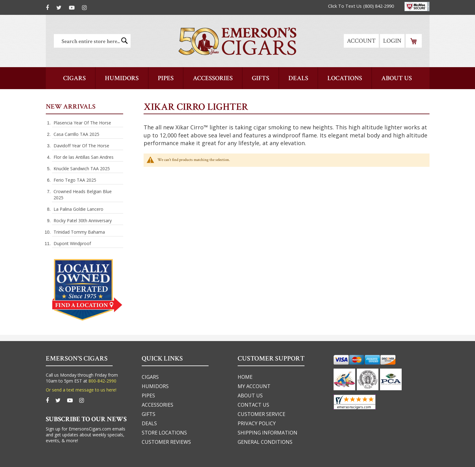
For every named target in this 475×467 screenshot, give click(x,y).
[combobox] (92, 41)
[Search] (124, 40)
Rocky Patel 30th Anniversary (83, 220)
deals (149, 423)
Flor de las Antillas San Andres (84, 157)
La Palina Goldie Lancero (78, 209)
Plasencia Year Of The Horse (82, 123)
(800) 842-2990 (378, 6)
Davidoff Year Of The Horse (81, 146)
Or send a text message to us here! (81, 390)
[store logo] (237, 41)
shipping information (267, 432)
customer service (261, 414)
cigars (150, 377)
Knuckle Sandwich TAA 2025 (82, 168)
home (245, 377)
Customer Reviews (166, 442)
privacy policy (257, 423)
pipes (148, 395)
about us (250, 395)
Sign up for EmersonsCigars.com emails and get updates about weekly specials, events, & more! (85, 434)
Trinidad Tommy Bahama (79, 232)
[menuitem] (396, 78)
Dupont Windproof (72, 243)
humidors (155, 386)
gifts (148, 414)
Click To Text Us (345, 6)
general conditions (265, 442)
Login (392, 41)
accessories (157, 404)
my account (254, 386)
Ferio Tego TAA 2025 (75, 180)
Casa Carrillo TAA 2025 (76, 134)
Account (361, 41)
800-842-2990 (102, 381)
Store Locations (164, 432)
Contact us (253, 404)
